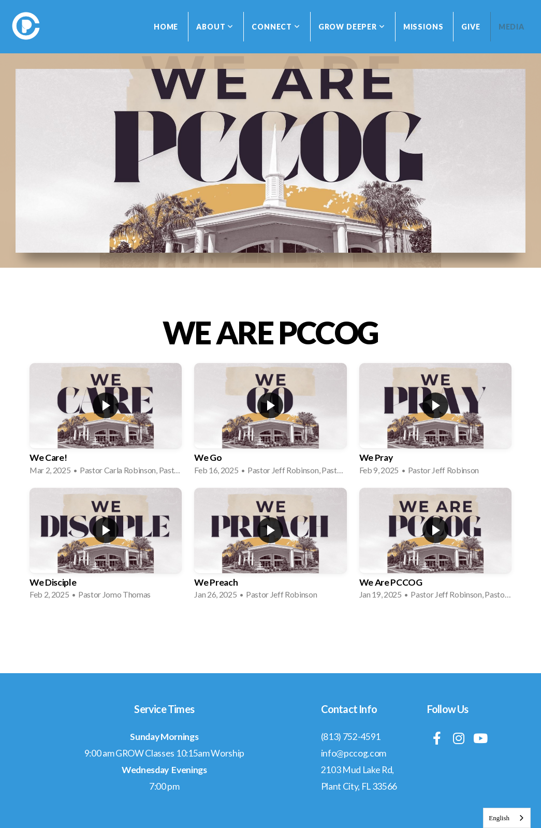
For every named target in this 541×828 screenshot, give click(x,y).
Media (511, 26)
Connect (276, 26)
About (214, 26)
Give (470, 26)
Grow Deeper (351, 26)
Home (166, 26)
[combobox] (507, 818)
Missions (423, 26)
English (499, 818)
